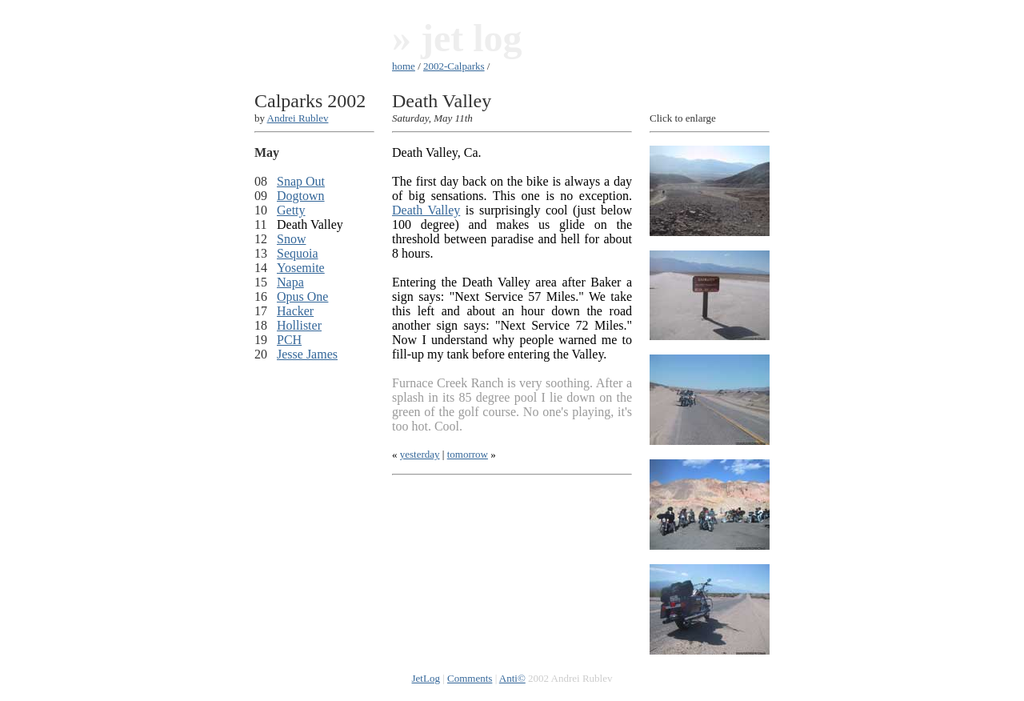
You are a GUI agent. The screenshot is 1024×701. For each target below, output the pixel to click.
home (403, 66)
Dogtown (301, 195)
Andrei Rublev (298, 118)
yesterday (420, 454)
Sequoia (297, 253)
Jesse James (307, 354)
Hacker (295, 311)
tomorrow (467, 454)
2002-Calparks (454, 66)
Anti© (512, 678)
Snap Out (301, 181)
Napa (290, 282)
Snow (291, 239)
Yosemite (301, 267)
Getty (291, 210)
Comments (469, 678)
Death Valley (426, 210)
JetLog (426, 678)
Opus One (302, 296)
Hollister (299, 325)
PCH (289, 339)
